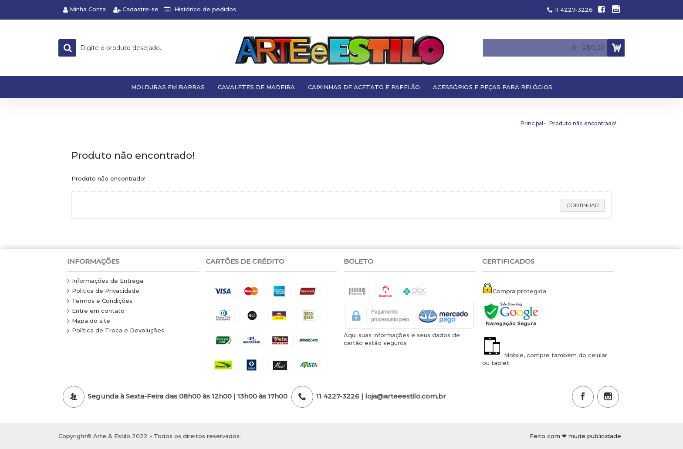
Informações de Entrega (105, 281)
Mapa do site (88, 321)
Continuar (582, 205)
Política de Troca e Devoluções (115, 331)
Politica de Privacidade (103, 291)
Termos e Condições (99, 301)
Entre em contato (96, 311)
